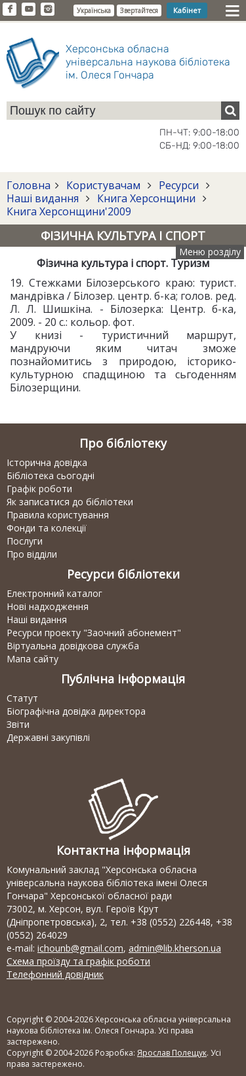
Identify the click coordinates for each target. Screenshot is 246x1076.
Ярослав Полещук (172, 1052)
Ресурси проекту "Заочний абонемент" (94, 632)
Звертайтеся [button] (139, 10)
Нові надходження (48, 606)
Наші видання (44, 198)
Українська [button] (94, 10)
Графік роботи (39, 488)
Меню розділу (210, 251)
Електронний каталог (54, 593)
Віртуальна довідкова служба (73, 645)
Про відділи (32, 554)
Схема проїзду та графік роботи (78, 961)
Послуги (25, 541)
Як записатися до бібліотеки (70, 501)
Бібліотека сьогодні (50, 475)
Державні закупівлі (48, 737)
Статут (22, 698)
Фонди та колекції (47, 528)
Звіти (18, 724)
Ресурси (178, 185)
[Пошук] (230, 110)
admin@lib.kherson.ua (175, 948)
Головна (29, 185)
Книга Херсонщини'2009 (69, 211)
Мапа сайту (32, 659)
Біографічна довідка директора (76, 711)
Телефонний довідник (55, 974)
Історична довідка (47, 462)
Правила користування (58, 515)
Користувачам (103, 185)
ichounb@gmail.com (80, 948)
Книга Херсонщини (146, 198)
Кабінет (187, 10)
